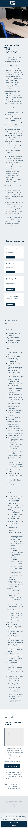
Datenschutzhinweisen (15, 819)
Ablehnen (14, 825)
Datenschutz (17, 807)
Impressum (10, 807)
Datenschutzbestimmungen (11, 761)
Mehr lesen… (10, 257)
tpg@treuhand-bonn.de (14, 788)
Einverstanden (14, 822)
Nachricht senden (12, 766)
